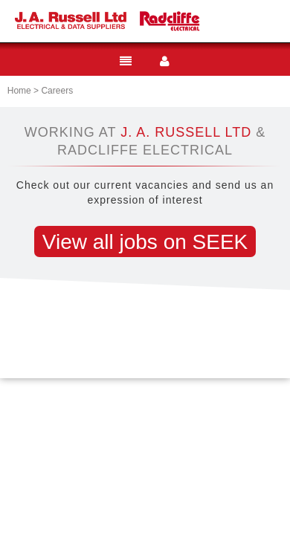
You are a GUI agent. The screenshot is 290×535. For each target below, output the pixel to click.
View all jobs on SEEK (145, 241)
